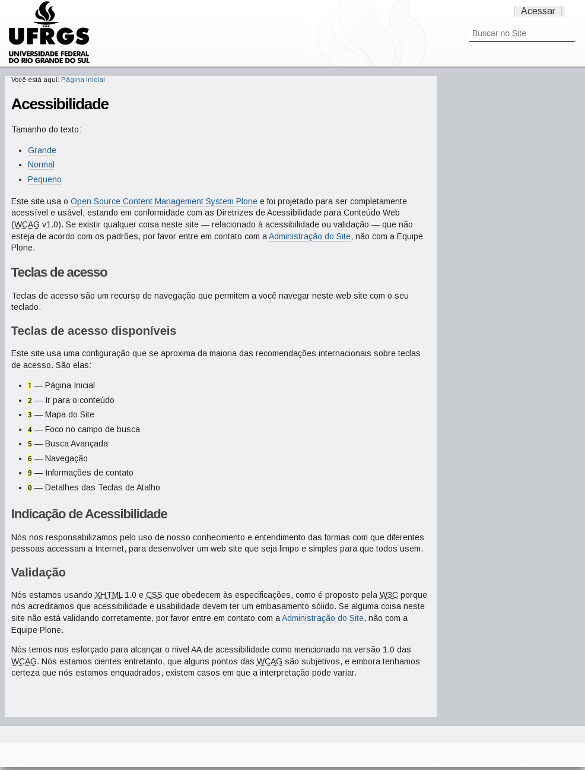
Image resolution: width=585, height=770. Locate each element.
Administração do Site (310, 236)
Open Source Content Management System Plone (164, 201)
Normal (41, 164)
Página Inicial (83, 79)
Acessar (538, 11)
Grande (42, 150)
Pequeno (45, 179)
